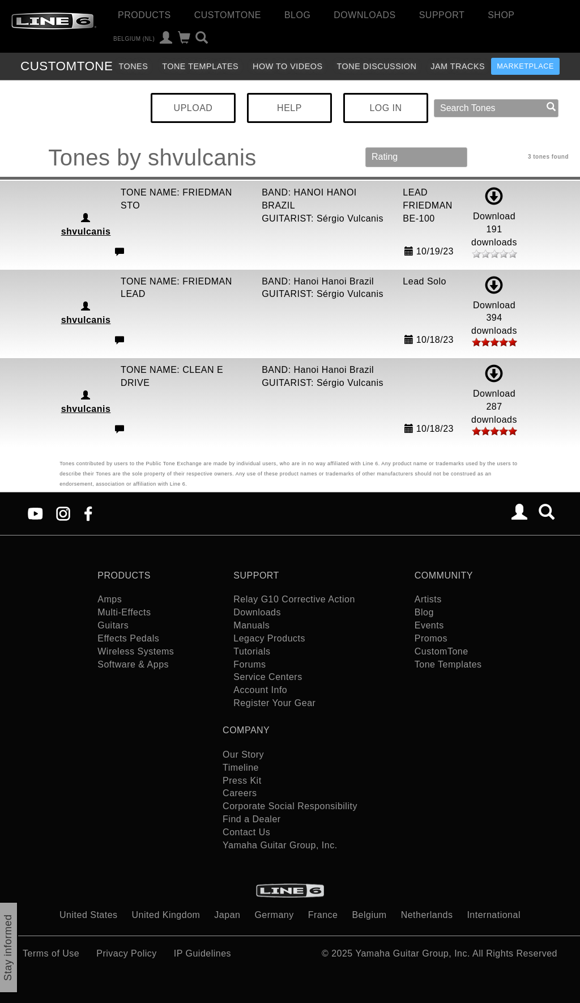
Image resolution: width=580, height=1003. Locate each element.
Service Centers (267, 677)
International (494, 915)
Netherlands (427, 915)
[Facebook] (88, 512)
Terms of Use (51, 953)
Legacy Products (269, 638)
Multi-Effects (124, 612)
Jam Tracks (457, 66)
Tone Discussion (377, 66)
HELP (289, 108)
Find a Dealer (252, 819)
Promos (431, 638)
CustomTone (227, 15)
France (323, 915)
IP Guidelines (202, 953)
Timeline (241, 767)
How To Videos (288, 66)
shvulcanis (86, 231)
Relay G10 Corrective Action (294, 599)
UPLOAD (193, 108)
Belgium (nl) (134, 39)
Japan (227, 915)
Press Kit (242, 780)
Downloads (364, 15)
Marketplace (525, 66)
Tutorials (251, 651)
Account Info (260, 690)
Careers (240, 793)
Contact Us (246, 832)
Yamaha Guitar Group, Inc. (280, 845)
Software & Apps (133, 664)
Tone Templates (200, 66)
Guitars (113, 625)
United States (88, 915)
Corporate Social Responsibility (290, 806)
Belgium (369, 915)
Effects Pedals (128, 638)
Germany (273, 915)
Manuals (251, 625)
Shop (501, 15)
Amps (109, 599)
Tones (133, 66)
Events (429, 625)
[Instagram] (63, 512)
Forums (249, 664)
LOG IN (385, 108)
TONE (66, 66)
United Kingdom (166, 915)
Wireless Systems (135, 651)
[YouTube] (35, 512)
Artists (428, 599)
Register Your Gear (274, 703)
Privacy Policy (126, 953)
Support (442, 15)
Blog (297, 15)
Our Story (243, 754)
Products (144, 15)
